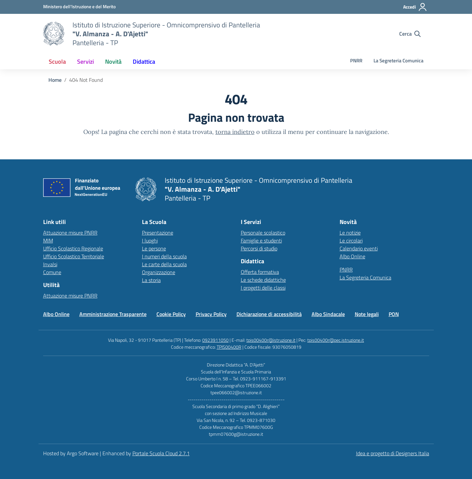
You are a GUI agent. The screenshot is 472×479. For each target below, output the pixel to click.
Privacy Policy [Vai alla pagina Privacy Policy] (211, 314)
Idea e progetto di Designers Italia (392, 453)
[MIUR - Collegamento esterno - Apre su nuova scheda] (79, 6)
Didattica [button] (144, 61)
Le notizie (350, 233)
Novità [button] (113, 61)
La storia (151, 280)
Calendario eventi (359, 248)
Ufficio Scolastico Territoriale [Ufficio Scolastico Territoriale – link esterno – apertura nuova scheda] (73, 256)
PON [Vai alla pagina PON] (394, 314)
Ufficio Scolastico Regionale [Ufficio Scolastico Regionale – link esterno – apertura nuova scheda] (73, 248)
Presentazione (157, 233)
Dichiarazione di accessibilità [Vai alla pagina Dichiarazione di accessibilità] (269, 314)
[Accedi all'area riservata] (415, 7)
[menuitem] (57, 61)
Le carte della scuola (164, 264)
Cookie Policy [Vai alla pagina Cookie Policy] (171, 314)
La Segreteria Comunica (399, 60)
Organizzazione (158, 272)
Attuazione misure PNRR (70, 233)
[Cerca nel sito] (410, 33)
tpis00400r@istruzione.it (270, 339)
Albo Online (352, 256)
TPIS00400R (229, 346)
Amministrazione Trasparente (113, 314)
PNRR (356, 60)
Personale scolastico (263, 233)
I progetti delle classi (263, 288)
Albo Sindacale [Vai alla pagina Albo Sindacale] (328, 314)
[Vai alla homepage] (53, 34)
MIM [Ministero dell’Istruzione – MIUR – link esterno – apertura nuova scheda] (48, 240)
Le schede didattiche (263, 280)
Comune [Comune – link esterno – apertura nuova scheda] (52, 272)
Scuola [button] (57, 61)
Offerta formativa (260, 272)
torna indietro (235, 132)
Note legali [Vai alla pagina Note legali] (367, 314)
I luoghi (150, 240)
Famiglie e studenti (261, 240)
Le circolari (351, 240)
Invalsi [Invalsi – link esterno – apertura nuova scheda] (50, 264)
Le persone (154, 248)
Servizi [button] (85, 61)
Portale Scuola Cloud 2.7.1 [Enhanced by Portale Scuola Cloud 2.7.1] (161, 453)
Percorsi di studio (259, 248)
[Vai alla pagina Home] (55, 80)
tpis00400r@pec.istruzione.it (335, 339)
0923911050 (215, 339)
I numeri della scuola (164, 256)
